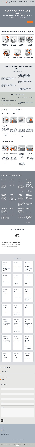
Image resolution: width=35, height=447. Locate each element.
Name (2, 386)
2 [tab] (17, 249)
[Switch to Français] (3, 427)
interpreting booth (21, 186)
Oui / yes (17, 445)
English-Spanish (16, 357)
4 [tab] (18, 249)
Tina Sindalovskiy (19, 442)
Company (3, 391)
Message (3, 406)
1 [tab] (16, 249)
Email (2, 401)
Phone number (4, 396)
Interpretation (5, 340)
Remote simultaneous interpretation (6, 335)
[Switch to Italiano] (3, 430)
